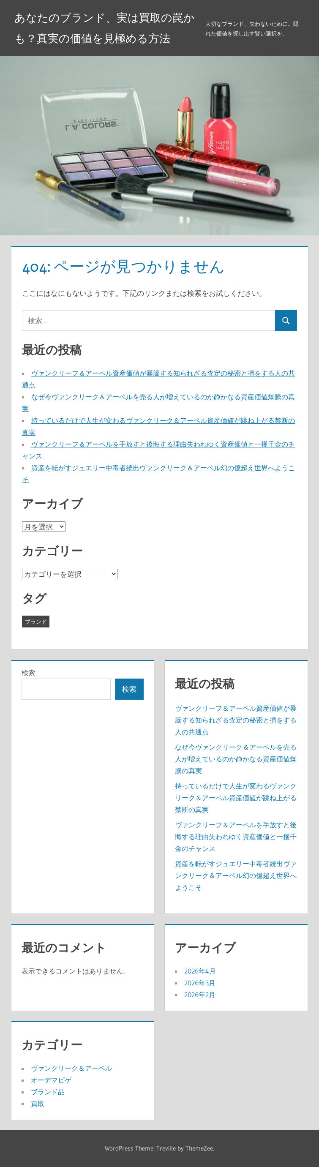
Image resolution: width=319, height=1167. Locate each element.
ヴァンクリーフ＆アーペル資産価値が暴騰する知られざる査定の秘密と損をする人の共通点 (236, 720)
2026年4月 (200, 971)
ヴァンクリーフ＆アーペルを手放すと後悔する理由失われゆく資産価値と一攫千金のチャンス (236, 837)
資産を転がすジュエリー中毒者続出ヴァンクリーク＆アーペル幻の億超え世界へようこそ (236, 875)
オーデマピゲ (51, 1080)
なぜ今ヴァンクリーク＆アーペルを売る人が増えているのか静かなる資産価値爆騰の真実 (236, 759)
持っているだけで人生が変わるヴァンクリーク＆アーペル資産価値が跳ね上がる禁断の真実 (236, 798)
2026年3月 (199, 983)
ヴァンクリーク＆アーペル (71, 1068)
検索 (28, 672)
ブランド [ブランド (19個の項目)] (36, 621)
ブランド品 (48, 1092)
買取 (37, 1103)
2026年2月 (199, 994)
